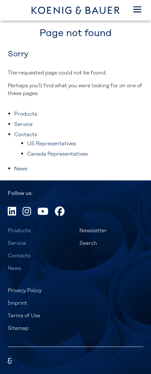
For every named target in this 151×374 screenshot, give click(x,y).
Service (17, 243)
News (14, 268)
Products (19, 230)
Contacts (19, 255)
